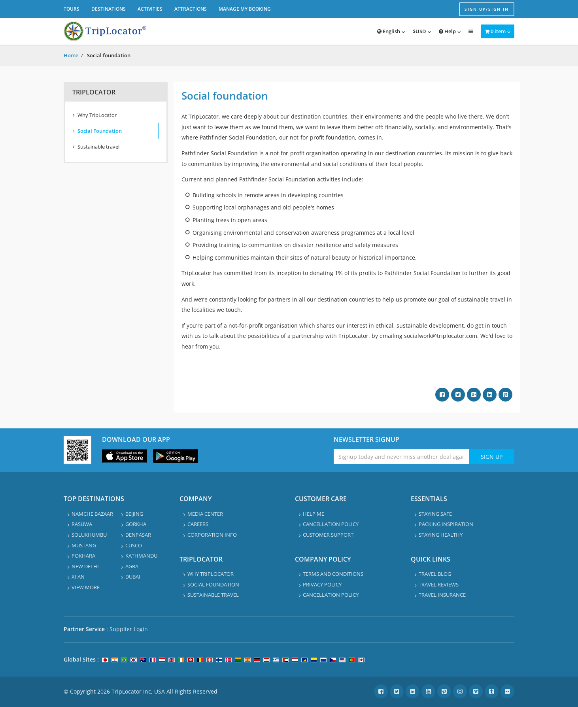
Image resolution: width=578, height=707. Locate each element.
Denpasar (138, 534)
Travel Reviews (439, 584)
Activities (150, 9)
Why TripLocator (97, 115)
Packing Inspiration (446, 524)
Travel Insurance (442, 594)
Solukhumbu (89, 534)
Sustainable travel (98, 146)
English (388, 31)
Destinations (108, 9)
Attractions (190, 9)
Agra (131, 566)
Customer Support (328, 534)
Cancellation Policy (331, 524)
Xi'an (78, 576)
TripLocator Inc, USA (138, 691)
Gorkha (135, 524)
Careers (197, 524)
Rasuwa (82, 524)
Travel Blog (435, 573)
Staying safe (435, 513)
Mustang (84, 545)
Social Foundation (99, 130)
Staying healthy (441, 534)
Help (447, 31)
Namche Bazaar (92, 513)
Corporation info (212, 534)
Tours (71, 9)
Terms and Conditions (333, 573)
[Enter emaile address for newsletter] (401, 456)
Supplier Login (129, 629)
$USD (419, 31)
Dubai (132, 576)
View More (86, 587)
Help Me (313, 513)
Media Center (205, 513)
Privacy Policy (322, 584)
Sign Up (491, 456)
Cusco (133, 545)
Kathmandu (141, 555)
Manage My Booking (245, 9)
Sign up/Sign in (487, 9)
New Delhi (85, 566)
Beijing (134, 513)
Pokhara (83, 555)
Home (71, 55)
